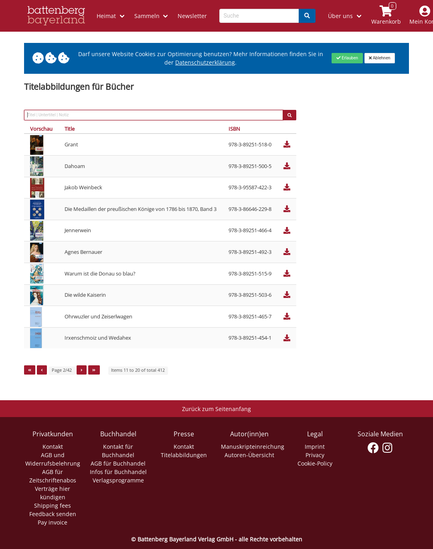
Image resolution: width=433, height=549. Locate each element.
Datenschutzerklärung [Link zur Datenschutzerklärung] (205, 62)
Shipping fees (52, 505)
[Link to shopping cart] (386, 16)
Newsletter (192, 16)
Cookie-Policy (314, 463)
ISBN (234, 128)
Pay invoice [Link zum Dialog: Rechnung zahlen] (52, 522)
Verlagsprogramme (118, 480)
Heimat (106, 16)
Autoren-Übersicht (249, 455)
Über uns (340, 16)
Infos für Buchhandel (118, 472)
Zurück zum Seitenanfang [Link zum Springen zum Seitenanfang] (216, 409)
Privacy (315, 455)
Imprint (315, 446)
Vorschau (41, 128)
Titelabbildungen (184, 455)
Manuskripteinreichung (252, 446)
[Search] (307, 16)
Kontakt (52, 446)
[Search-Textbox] (259, 16)
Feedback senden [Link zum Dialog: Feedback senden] (52, 514)
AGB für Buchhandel (118, 463)
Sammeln (147, 16)
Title (70, 128)
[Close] (347, 58)
